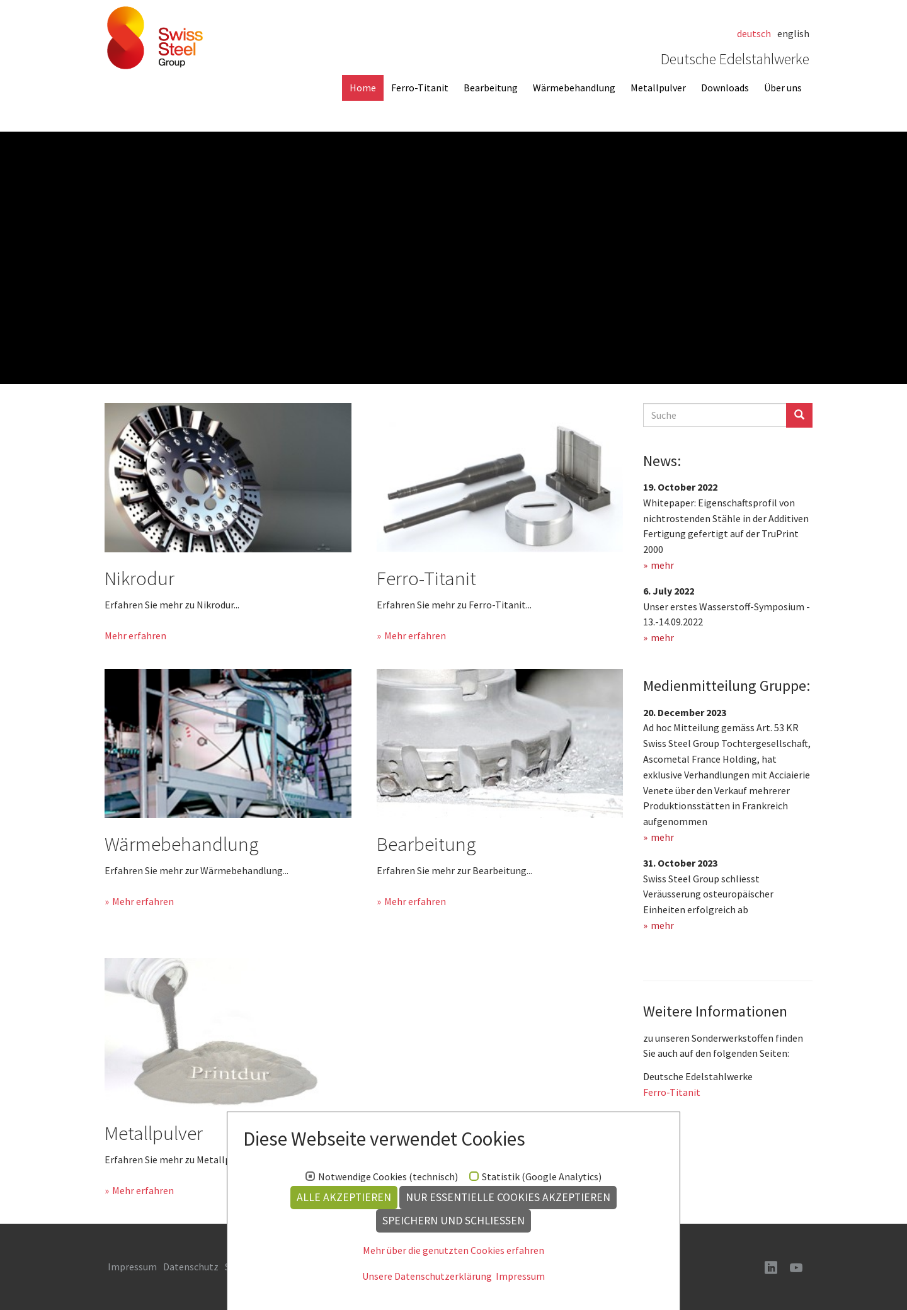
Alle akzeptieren (344, 1197)
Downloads (725, 87)
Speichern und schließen (453, 1220)
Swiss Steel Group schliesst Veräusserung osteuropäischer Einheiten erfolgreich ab (708, 894)
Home (363, 87)
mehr (662, 565)
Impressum (520, 1276)
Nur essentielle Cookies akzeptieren (508, 1197)
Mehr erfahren (135, 635)
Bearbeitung (491, 87)
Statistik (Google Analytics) (542, 1177)
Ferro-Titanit (419, 87)
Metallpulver (658, 87)
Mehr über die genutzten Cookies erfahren (453, 1250)
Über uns (783, 87)
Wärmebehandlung (574, 87)
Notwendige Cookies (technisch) (388, 1177)
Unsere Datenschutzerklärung (427, 1276)
